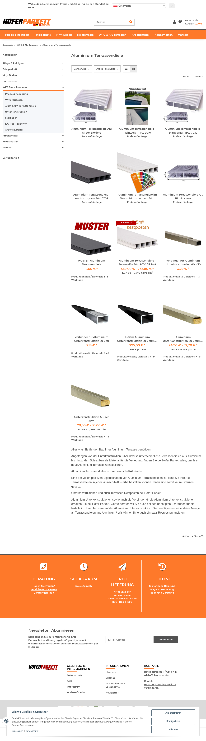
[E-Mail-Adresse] (130, 639)
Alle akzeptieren (173, 713)
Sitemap (111, 677)
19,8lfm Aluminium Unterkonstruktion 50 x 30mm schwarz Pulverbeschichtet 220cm (137, 339)
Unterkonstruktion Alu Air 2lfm (91, 419)
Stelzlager (11, 117)
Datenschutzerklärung (41, 640)
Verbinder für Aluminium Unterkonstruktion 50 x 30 (91, 339)
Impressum (73, 686)
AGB (69, 681)
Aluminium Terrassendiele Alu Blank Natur (183, 196)
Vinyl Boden (10, 75)
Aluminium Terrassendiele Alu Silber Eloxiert (91, 130)
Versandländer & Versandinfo (115, 685)
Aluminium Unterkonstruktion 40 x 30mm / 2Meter (183, 339)
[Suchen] (110, 22)
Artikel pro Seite (105, 68)
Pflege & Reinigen (13, 63)
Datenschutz (74, 675)
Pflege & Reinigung (16, 94)
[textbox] (139, 6)
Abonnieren (166, 639)
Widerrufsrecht (76, 692)
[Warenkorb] (193, 22)
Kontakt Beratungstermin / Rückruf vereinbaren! (160, 684)
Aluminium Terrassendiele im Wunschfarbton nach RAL (137, 196)
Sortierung (80, 68)
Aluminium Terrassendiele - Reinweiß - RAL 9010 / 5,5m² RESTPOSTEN (137, 263)
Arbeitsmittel (10, 135)
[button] (174, 22)
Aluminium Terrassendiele (20, 105)
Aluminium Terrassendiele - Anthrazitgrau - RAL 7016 (91, 196)
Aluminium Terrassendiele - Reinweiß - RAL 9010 (137, 130)
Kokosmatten (11, 141)
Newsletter (112, 692)
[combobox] (139, 6)
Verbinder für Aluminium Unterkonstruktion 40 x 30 (183, 262)
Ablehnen (173, 729)
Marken (7, 147)
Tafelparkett (10, 69)
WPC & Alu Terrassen (15, 87)
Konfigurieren (173, 721)
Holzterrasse (10, 81)
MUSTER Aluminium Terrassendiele (91, 262)
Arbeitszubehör (14, 129)
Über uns (111, 672)
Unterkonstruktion (16, 111)
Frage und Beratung (162, 592)
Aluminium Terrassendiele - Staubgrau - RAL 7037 (183, 130)
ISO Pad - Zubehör (16, 123)
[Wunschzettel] (180, 22)
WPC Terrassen (14, 99)
